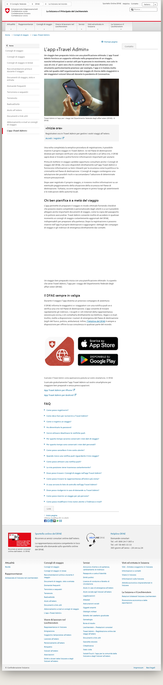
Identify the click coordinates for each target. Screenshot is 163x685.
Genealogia (87, 620)
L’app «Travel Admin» (53, 613)
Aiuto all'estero (50, 601)
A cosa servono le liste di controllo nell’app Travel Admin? (71, 484)
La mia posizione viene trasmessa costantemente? (68, 467)
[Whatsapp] (57, 520)
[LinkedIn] (51, 520)
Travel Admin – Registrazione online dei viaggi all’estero (99, 632)
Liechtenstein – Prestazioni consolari (98, 628)
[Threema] (54, 520)
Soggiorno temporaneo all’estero (57, 635)
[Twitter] (48, 520)
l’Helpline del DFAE (96, 321)
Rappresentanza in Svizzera (55, 627)
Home (7, 35)
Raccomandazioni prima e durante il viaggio (59, 576)
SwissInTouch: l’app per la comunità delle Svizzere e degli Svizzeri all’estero (100, 655)
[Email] (60, 520)
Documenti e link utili (53, 605)
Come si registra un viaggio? (58, 421)
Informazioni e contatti (131, 571)
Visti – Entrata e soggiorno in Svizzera (137, 567)
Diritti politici (88, 578)
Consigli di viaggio (44, 27)
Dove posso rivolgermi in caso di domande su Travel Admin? (72, 490)
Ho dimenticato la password (58, 427)
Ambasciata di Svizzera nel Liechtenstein (21, 578)
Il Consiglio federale (18, 4)
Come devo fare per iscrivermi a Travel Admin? (67, 416)
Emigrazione (49, 631)
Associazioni (49, 655)
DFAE (37, 4)
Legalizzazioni (89, 596)
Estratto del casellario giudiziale (96, 616)
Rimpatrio (48, 647)
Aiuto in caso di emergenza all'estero (98, 588)
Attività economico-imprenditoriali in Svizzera (137, 584)
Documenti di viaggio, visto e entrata (59, 581)
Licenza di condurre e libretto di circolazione (96, 582)
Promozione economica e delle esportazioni (134, 601)
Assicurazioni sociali (91, 604)
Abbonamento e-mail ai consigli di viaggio (61, 609)
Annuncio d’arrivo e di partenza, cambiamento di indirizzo (96, 568)
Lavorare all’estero (51, 639)
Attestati (86, 600)
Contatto (127, 46)
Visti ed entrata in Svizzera (97, 27)
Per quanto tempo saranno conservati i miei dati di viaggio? (72, 439)
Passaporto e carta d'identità (94, 574)
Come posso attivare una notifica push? (63, 461)
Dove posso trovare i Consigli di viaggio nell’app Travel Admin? (74, 473)
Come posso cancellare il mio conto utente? (65, 450)
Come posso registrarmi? (57, 410)
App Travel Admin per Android (60, 395)
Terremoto (48, 593)
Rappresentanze (26, 27)
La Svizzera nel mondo (58, 4)
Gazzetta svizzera (90, 642)
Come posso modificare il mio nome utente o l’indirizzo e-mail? (74, 501)
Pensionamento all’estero (54, 643)
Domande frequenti (52, 585)
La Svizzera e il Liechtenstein (121, 27)
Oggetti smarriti (89, 608)
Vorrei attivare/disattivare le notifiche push (65, 433)
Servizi (81, 27)
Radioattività (49, 597)
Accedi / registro (55, 138)
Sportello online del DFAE (48, 533)
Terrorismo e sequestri (53, 589)
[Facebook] (45, 520)
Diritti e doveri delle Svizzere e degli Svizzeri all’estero (58, 660)
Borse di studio (89, 624)
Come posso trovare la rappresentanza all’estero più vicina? (72, 479)
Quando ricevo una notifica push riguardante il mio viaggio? (72, 456)
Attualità (11, 27)
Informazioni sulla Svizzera (133, 579)
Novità (7, 567)
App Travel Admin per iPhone (59, 390)
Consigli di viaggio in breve (55, 571)
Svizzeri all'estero (51, 651)
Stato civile (87, 650)
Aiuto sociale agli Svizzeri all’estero (97, 592)
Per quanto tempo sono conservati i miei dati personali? (71, 444)
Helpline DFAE (118, 533)
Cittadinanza (88, 646)
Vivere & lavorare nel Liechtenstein (65, 27)
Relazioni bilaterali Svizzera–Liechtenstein (139, 596)
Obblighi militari (90, 612)
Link (47, 508)
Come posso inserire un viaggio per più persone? (67, 496)
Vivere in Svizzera (129, 575)
